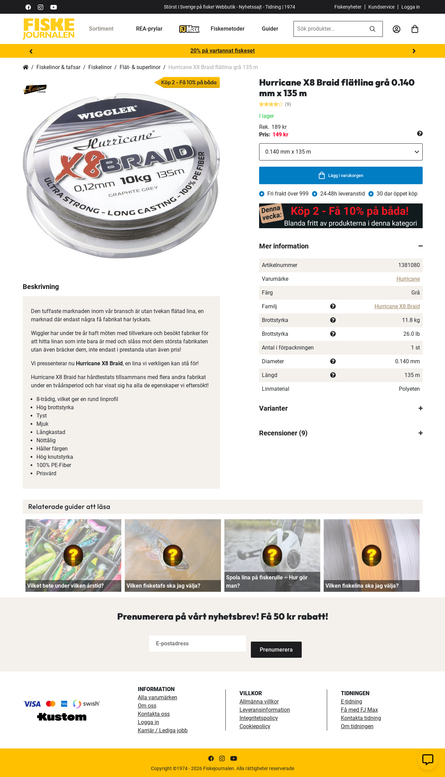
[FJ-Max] (189, 28)
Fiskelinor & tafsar (58, 67)
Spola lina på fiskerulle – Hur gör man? (267, 581)
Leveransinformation (265, 709)
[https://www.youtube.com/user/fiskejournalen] (53, 6)
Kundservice (381, 7)
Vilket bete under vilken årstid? (65, 585)
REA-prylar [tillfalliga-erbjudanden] (149, 28)
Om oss (147, 705)
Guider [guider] (270, 28)
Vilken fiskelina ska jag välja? (362, 585)
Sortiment (101, 28)
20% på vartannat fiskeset (222, 50)
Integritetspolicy (259, 717)
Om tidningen (357, 725)
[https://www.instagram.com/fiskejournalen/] (40, 6)
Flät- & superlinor (140, 67)
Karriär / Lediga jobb (163, 729)
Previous (31, 51)
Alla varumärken (157, 696)
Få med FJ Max (359, 709)
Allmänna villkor (259, 701)
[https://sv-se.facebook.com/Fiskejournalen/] (28, 6)
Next (414, 51)
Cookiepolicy (255, 725)
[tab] (341, 246)
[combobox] (328, 28)
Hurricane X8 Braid (397, 306)
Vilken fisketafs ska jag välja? (163, 585)
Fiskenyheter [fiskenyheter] (347, 7)
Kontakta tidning (361, 717)
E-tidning (351, 701)
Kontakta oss (154, 713)
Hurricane (408, 279)
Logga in (410, 7)
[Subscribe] (273, 643)
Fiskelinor (100, 67)
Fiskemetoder (228, 28)
